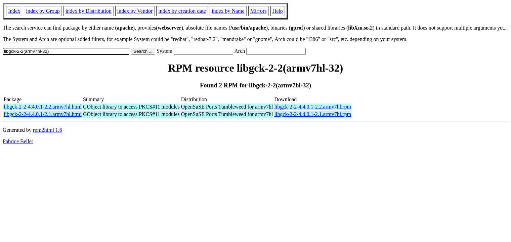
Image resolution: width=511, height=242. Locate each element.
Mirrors (258, 11)
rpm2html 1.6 (47, 130)
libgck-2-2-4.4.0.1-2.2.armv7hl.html (43, 107)
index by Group (42, 11)
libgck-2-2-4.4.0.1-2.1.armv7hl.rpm (312, 114)
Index (14, 11)
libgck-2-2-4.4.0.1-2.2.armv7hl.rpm (312, 107)
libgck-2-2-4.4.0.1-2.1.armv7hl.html (43, 114)
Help (277, 11)
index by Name (228, 11)
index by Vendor (135, 11)
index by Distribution (89, 11)
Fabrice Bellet (18, 141)
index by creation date (182, 11)
